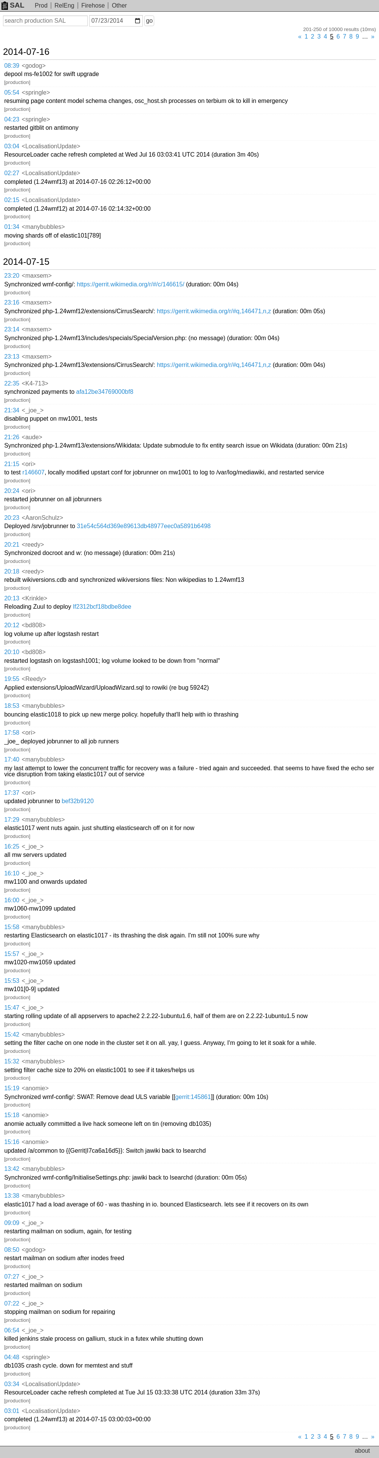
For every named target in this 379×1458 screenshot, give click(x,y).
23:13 (11, 356)
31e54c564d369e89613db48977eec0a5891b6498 (143, 526)
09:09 (11, 1223)
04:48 (11, 1357)
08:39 (11, 65)
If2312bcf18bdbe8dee (102, 606)
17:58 (11, 732)
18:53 (11, 706)
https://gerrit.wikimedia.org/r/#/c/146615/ (130, 284)
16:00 (11, 900)
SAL (13, 5)
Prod (41, 5)
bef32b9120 (78, 801)
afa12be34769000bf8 (104, 392)
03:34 (11, 1384)
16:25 (11, 846)
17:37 (11, 793)
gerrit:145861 (193, 1097)
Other (119, 5)
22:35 (11, 383)
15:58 (11, 927)
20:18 (11, 571)
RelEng (64, 5)
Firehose (93, 5)
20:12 (11, 625)
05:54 (11, 92)
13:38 (11, 1195)
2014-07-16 (26, 52)
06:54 (11, 1330)
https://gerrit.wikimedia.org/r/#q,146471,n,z (214, 311)
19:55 (11, 679)
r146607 (33, 472)
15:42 (11, 1034)
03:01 (11, 1411)
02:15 (11, 200)
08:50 (11, 1250)
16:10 (11, 873)
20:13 (11, 598)
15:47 (11, 1007)
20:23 (11, 517)
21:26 (11, 437)
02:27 (11, 173)
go (149, 20)
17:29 (11, 819)
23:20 (11, 275)
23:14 (11, 329)
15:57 (11, 954)
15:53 (11, 981)
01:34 (11, 227)
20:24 (11, 491)
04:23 (11, 119)
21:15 (11, 464)
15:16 (11, 1142)
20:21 (11, 544)
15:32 (11, 1061)
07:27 (11, 1276)
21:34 (11, 410)
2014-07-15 (26, 262)
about (362, 1450)
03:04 (11, 146)
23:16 (11, 302)
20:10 (11, 652)
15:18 (11, 1115)
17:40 (11, 759)
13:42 (11, 1169)
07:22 (11, 1303)
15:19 (11, 1088)
